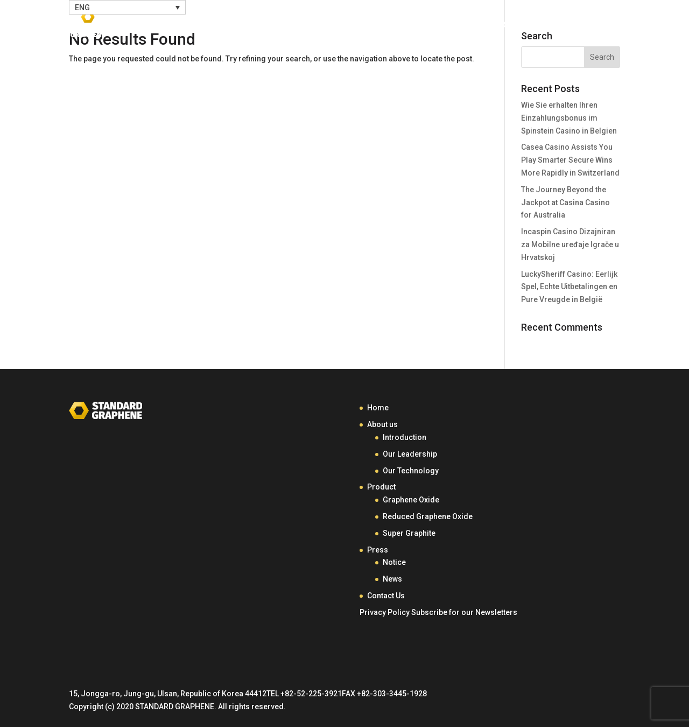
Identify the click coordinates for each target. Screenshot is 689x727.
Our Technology (411, 470)
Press (500, 25)
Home (324, 25)
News (392, 579)
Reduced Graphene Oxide (428, 516)
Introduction (404, 437)
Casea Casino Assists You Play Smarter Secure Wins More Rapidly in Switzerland (570, 160)
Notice (394, 562)
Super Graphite (409, 533)
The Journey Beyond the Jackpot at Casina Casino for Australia (565, 202)
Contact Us (566, 25)
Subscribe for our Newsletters (464, 612)
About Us (375, 25)
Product (442, 25)
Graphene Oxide (411, 499)
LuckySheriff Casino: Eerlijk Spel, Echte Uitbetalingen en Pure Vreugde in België (569, 287)
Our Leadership (410, 454)
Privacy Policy (385, 612)
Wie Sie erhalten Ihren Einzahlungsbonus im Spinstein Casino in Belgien (569, 118)
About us (382, 424)
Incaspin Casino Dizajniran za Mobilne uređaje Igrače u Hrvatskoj (570, 244)
